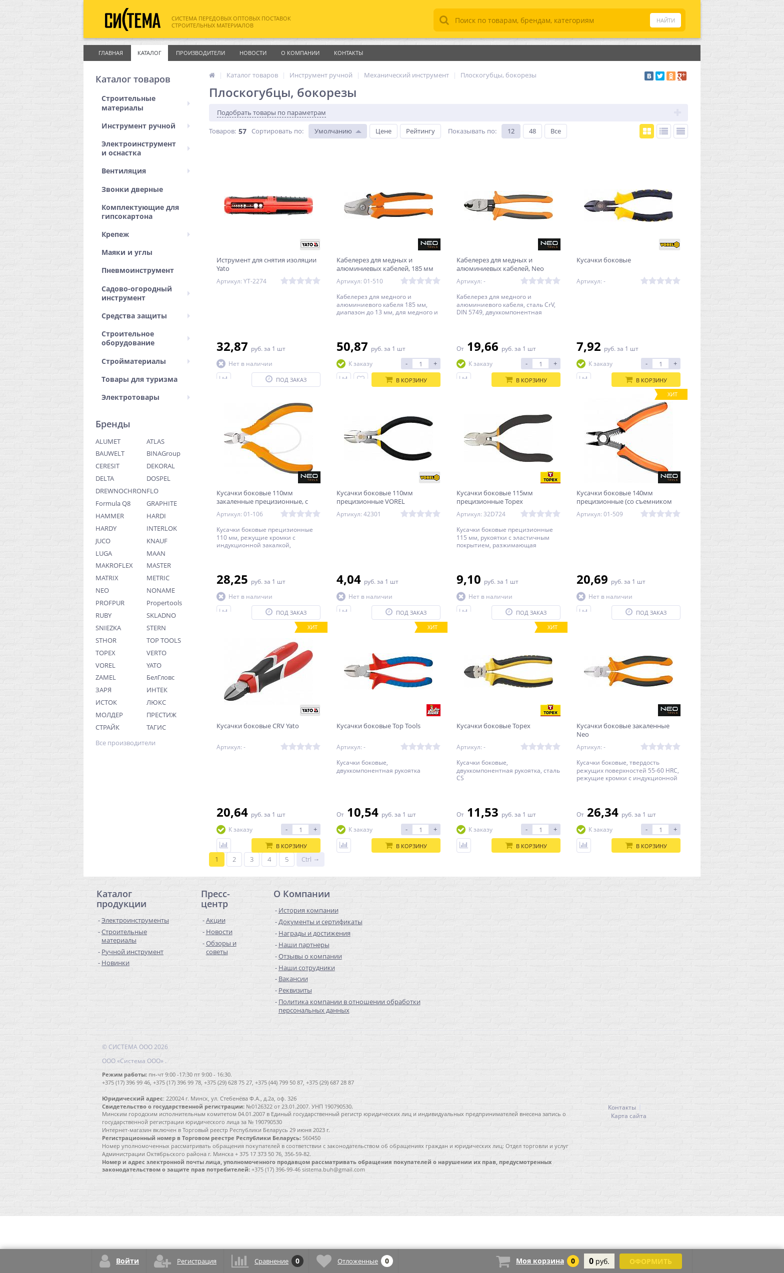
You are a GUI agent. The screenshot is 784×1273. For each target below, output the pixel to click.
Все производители (126, 743)
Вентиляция (146, 170)
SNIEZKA (108, 627)
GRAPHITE (161, 503)
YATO (154, 665)
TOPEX (106, 652)
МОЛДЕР (109, 714)
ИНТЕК (157, 689)
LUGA (104, 553)
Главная (110, 52)
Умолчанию (333, 130)
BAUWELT (110, 453)
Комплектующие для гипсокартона (140, 211)
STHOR (106, 640)
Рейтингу (420, 130)
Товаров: (222, 130)
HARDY (106, 528)
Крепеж (146, 234)
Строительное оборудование (146, 338)
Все (555, 130)
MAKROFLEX (114, 565)
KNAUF (157, 540)
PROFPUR (110, 602)
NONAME (160, 590)
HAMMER (110, 515)
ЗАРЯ (104, 689)
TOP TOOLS (163, 640)
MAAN (156, 553)
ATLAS (155, 441)
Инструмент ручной (146, 125)
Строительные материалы (146, 102)
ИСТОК (106, 702)
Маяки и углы (127, 252)
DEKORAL (160, 465)
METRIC (158, 577)
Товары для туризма (140, 379)
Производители (200, 52)
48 (532, 130)
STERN (156, 627)
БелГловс (160, 677)
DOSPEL (158, 478)
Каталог (150, 52)
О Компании (300, 52)
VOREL (106, 665)
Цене (384, 130)
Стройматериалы (146, 361)
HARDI (156, 515)
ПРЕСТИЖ (161, 714)
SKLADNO (161, 615)
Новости (253, 52)
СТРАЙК (108, 727)
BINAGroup (163, 453)
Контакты (348, 52)
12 (511, 130)
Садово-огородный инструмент (146, 293)
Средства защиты (146, 315)
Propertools (164, 602)
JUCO (103, 540)
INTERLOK (161, 528)
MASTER (158, 565)
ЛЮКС (156, 702)
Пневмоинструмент (138, 270)
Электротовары (146, 397)
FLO (152, 490)
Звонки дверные (132, 189)
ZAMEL (106, 677)
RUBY (104, 615)
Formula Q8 (113, 503)
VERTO (156, 652)
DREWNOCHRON (121, 490)
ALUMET (108, 441)
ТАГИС (156, 727)
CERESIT (108, 465)
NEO (102, 590)
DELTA (105, 478)
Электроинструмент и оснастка (146, 148)
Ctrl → (311, 916)
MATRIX (107, 577)
